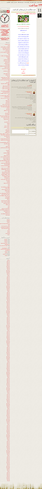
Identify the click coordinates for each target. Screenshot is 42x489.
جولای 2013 (8, 453)
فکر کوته (6, 252)
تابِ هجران (8, 222)
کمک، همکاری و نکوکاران (6, 159)
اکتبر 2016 (8, 402)
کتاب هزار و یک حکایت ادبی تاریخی (5, 156)
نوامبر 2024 (8, 283)
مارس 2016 (8, 411)
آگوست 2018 (8, 373)
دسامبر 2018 (8, 368)
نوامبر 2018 (8, 369)
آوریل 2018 (8, 378)
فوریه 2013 (8, 459)
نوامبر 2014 (8, 432)
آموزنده (9, 45)
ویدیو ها (9, 207)
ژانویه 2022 (8, 321)
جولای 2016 (8, 406)
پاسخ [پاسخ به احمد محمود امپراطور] (31, 93)
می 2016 (8, 408)
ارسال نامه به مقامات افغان (6, 48)
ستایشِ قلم (8, 219)
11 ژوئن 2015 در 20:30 (29, 105)
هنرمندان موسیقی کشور (6, 203)
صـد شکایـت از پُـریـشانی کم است (24, 9)
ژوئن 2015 (8, 423)
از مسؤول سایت (7, 50)
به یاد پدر (8, 72)
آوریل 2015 (8, 425)
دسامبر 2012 (8, 462)
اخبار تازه (12, 2)
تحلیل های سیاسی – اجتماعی (6, 87)
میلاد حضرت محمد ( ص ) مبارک (6, 189)
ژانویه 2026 (8, 265)
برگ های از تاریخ (7, 64)
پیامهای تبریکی (8, 82)
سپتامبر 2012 (8, 466)
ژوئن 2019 (8, 360)
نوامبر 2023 (8, 299)
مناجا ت (9, 184)
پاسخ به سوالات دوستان (7, 73)
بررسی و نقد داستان (7, 63)
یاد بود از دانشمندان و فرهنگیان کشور (5, 209)
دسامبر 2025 (8, 266)
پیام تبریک (8, 76)
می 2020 (8, 346)
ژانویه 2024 (8, 296)
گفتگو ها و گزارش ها (7, 164)
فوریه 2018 (8, 381)
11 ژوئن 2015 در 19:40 (29, 92)
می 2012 (8, 471)
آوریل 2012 (8, 472)
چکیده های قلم (8, 101)
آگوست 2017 (8, 389)
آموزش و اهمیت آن (7, 44)
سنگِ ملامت (5, 240)
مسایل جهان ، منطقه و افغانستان (5, 169)
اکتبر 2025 (8, 269)
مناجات (9, 185)
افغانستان (8, 58)
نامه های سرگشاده (7, 190)
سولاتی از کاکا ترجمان (7, 143)
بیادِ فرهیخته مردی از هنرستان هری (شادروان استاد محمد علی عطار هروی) (5, 228)
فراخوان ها (8, 151)
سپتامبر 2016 (8, 403)
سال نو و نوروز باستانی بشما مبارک (5, 138)
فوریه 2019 (8, 365)
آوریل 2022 (8, 317)
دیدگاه (40, 15)
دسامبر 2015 (8, 415)
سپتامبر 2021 (8, 325)
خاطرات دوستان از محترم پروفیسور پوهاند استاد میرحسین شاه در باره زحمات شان (5, 106)
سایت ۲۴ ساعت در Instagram (4, 38)
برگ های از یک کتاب (7, 67)
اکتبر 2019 (8, 355)
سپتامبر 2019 (8, 356)
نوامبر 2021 (8, 322)
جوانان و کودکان (8, 100)
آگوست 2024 (8, 287)
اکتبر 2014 (8, 433)
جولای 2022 (8, 313)
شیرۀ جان (8, 230)
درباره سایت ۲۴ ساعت (7, 119)
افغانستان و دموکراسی (7, 59)
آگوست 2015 (8, 420)
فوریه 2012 (8, 475)
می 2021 (8, 330)
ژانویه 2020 (8, 351)
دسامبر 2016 (8, 399)
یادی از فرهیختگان (7, 212)
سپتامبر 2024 (8, 286)
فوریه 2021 (8, 334)
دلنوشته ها (8, 123)
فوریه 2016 (8, 412)
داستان (9, 111)
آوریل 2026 (8, 261)
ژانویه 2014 (8, 445)
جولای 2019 (8, 359)
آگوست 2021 (8, 326)
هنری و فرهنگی (8, 204)
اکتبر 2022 (8, 309)
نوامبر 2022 (8, 308)
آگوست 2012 (8, 467)
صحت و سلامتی (8, 146)
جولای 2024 (8, 288)
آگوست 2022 (8, 312)
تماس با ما (15, 2)
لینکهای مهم (8, 2)
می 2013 (8, 455)
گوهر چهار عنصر (7, 233)
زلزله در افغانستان (7, 132)
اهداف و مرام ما (39, 2)
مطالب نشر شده (26, 2)
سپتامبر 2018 (8, 372)
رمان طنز (8, 124)
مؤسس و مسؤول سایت (33, 2)
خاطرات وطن (8, 109)
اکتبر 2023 (8, 300)
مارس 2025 (8, 278)
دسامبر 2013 (8, 446)
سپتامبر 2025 (8, 270)
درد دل (9, 120)
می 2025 (8, 275)
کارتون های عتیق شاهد (7, 155)
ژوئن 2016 (8, 407)
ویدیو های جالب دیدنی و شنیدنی (6, 208)
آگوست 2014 (8, 436)
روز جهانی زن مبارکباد (7, 127)
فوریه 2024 (8, 295)
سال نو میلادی (8, 137)
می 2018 (8, 377)
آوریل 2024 (8, 292)
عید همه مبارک (8, 150)
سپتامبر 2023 (8, 301)
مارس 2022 (8, 318)
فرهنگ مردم (8, 154)
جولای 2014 (8, 437)
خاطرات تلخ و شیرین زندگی (6, 104)
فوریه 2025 (8, 279)
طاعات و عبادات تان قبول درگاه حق (5, 147)
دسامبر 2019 (8, 352)
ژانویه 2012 (8, 476)
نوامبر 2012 (8, 463)
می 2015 (8, 424)
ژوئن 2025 (8, 274)
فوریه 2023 (8, 304)
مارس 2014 (8, 442)
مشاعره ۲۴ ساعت (7, 170)
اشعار (27, 12)
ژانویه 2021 (8, 335)
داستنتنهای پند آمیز (7, 114)
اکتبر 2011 (8, 480)
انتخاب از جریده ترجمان (7, 60)
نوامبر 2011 (8, 479)
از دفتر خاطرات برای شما (6, 49)
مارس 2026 (8, 262)
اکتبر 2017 (8, 386)
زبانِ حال (8, 234)
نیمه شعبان (8, 199)
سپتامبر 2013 (8, 450)
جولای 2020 (8, 343)
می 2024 (8, 291)
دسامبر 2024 (8, 282)
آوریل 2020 (8, 347)
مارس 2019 (8, 364)
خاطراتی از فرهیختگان (7, 110)
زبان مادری (8, 128)
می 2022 (8, 316)
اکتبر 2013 (8, 449)
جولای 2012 (8, 468)
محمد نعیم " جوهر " (25, 75)
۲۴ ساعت (35, 5)
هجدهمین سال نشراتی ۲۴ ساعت (5, 200)
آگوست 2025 (8, 271)
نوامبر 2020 (8, 338)
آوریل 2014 (8, 441)
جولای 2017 (8, 390)
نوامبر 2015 (8, 416)
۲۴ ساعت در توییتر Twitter (4, 25)
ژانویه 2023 (8, 305)
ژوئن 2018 (8, 376)
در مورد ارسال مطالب (21, 2)
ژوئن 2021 (8, 329)
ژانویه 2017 (8, 398)
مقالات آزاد (8, 181)
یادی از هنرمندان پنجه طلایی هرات (5, 213)
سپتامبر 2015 (8, 419)
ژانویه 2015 (8, 429)
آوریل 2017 (8, 394)
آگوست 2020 (8, 342)
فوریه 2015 (8, 428)
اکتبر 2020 (8, 339)
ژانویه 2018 (8, 382)
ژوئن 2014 (8, 438)
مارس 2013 (8, 458)
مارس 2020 (8, 348)
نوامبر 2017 (8, 385)
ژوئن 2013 (8, 454)
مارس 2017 (8, 395)
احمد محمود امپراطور (31, 75)
